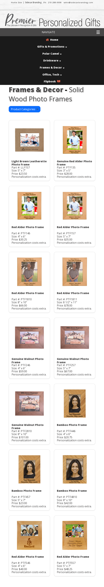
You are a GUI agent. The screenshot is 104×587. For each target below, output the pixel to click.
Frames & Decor (52, 67)
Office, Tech (52, 74)
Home (52, 40)
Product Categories (24, 109)
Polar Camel (52, 53)
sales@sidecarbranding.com (78, 2)
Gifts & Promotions (52, 46)
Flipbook (52, 81)
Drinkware (52, 60)
